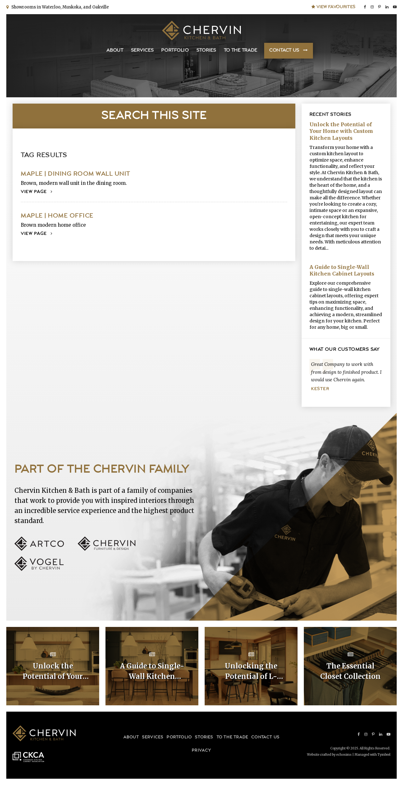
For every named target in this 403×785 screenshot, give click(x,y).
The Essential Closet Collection (350, 671)
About (114, 50)
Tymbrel (383, 755)
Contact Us (284, 50)
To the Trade (240, 50)
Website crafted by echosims (329, 755)
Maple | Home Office (57, 216)
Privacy (201, 750)
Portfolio (175, 50)
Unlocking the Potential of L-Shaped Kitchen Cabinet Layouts (251, 672)
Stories (206, 50)
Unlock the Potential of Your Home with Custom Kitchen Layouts (341, 131)
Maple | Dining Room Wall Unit (75, 174)
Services (142, 50)
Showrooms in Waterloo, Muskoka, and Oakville (59, 7)
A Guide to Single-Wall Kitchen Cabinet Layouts (341, 270)
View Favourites (333, 7)
